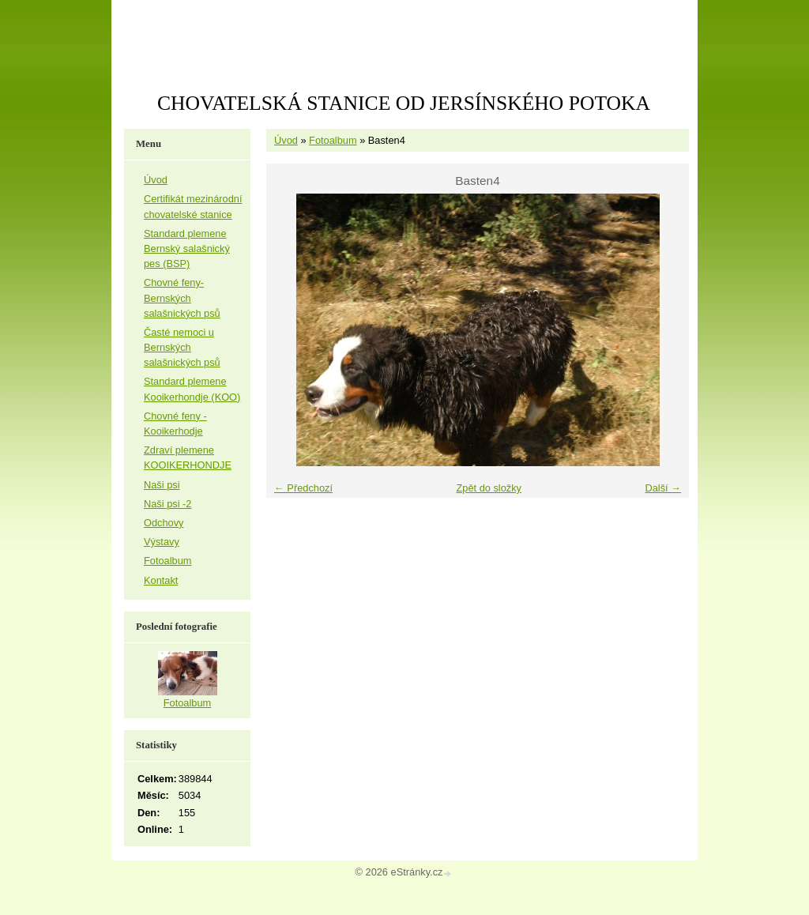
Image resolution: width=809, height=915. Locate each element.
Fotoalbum (332, 140)
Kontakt (161, 580)
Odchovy (164, 523)
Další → (663, 488)
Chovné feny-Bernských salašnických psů (182, 297)
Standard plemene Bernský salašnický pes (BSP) (187, 248)
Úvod (286, 140)
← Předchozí (303, 488)
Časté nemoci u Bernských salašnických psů (182, 347)
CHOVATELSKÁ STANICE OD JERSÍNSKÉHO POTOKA (403, 103)
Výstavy (161, 542)
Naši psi (162, 485)
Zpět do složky (488, 488)
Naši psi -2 (167, 504)
